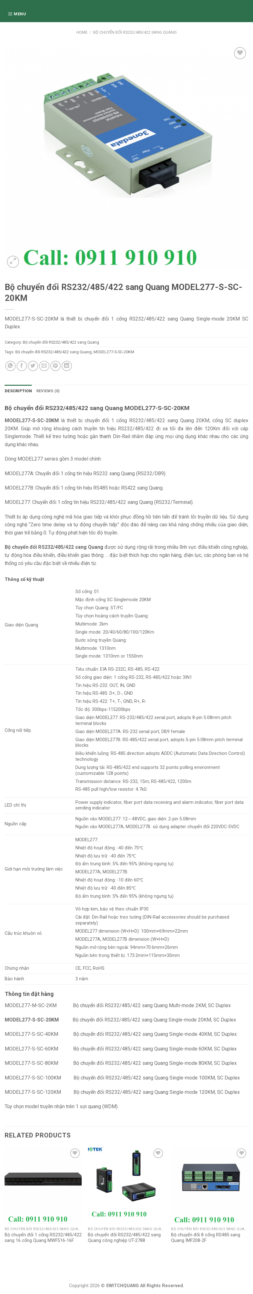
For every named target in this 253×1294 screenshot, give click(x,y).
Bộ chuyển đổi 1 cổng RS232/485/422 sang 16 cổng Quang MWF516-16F (43, 1237)
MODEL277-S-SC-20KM (114, 352)
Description (18, 391)
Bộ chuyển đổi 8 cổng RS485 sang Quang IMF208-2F (205, 1237)
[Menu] (18, 14)
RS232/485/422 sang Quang (161, 420)
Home (82, 32)
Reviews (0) (48, 391)
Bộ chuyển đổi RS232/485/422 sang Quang (135, 32)
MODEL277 (86, 931)
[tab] (18, 391)
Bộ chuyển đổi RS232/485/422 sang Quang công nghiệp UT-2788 (124, 1237)
